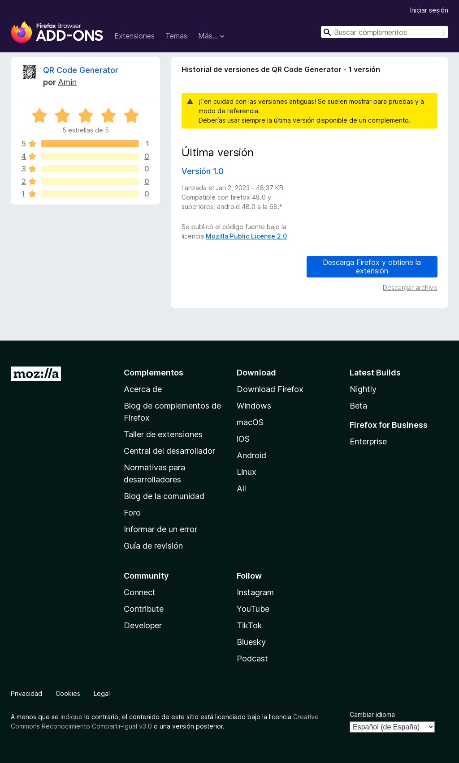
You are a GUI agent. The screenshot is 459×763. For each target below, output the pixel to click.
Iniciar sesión (429, 10)
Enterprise (368, 441)
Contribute (144, 609)
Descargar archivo (410, 287)
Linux (246, 472)
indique (71, 716)
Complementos (153, 372)
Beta (358, 405)
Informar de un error (160, 529)
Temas (176, 35)
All (241, 488)
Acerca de (143, 389)
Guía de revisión (153, 545)
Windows (254, 405)
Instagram (255, 592)
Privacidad (26, 693)
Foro (132, 512)
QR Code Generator (80, 70)
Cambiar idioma (372, 714)
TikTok (249, 625)
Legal (102, 693)
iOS (243, 438)
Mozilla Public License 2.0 (246, 236)
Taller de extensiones (163, 434)
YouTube (253, 609)
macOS (250, 422)
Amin (67, 82)
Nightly (363, 389)
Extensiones (134, 35)
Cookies (68, 693)
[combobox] (384, 32)
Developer (143, 625)
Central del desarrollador (169, 451)
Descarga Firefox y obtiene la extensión (372, 266)
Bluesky (251, 642)
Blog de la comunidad (164, 496)
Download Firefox (270, 389)
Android (251, 455)
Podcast (252, 658)
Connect (140, 592)
